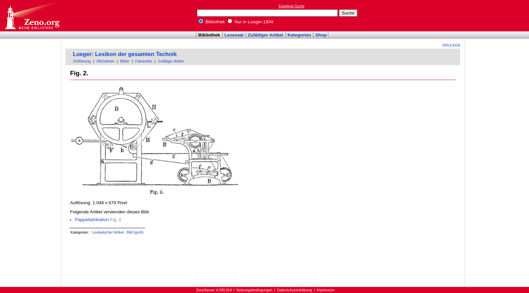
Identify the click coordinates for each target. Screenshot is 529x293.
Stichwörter (105, 61)
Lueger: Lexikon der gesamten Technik (125, 54)
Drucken (452, 45)
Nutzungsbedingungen (254, 290)
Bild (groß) (135, 232)
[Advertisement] (498, 15)
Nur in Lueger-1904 (250, 21)
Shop (321, 34)
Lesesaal (233, 34)
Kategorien (299, 34)
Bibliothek (212, 21)
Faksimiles (143, 61)
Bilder (124, 61)
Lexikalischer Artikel (108, 232)
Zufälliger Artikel (265, 34)
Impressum (325, 290)
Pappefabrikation (92, 219)
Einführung (82, 61)
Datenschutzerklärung (294, 290)
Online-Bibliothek (32, 15)
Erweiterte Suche (291, 6)
